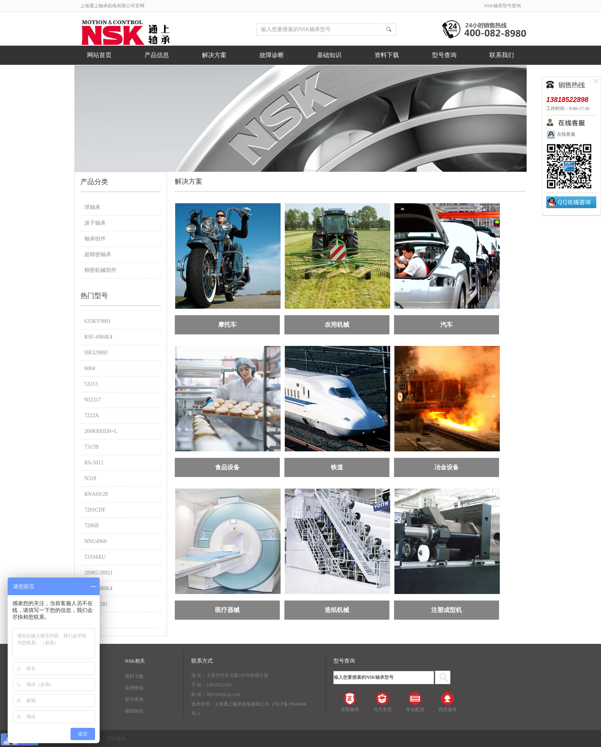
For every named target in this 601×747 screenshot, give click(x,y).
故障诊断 (271, 55)
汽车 (446, 324)
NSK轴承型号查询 (502, 5)
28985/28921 (98, 573)
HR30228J (95, 604)
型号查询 (444, 55)
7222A (91, 415)
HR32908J (95, 352)
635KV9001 (97, 321)
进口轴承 (116, 738)
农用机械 (337, 324)
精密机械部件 (100, 270)
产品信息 (157, 55)
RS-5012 (93, 463)
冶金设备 (446, 467)
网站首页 (99, 55)
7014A (91, 620)
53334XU (94, 557)
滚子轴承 (95, 223)
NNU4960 (95, 541)
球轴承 (92, 207)
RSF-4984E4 (98, 337)
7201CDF (94, 510)
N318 (90, 478)
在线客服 (560, 134)
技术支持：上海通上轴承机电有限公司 (230, 704)
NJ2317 (92, 400)
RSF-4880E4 (98, 588)
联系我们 (501, 55)
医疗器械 (227, 610)
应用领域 (134, 688)
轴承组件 (95, 239)
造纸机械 (337, 610)
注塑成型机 (446, 610)
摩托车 (227, 324)
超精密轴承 (97, 254)
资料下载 (386, 55)
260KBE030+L (100, 431)
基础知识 (329, 55)
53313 (91, 384)
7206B (91, 525)
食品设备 (227, 467)
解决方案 (214, 55)
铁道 (337, 467)
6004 (89, 368)
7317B (91, 447)
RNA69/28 (96, 494)
